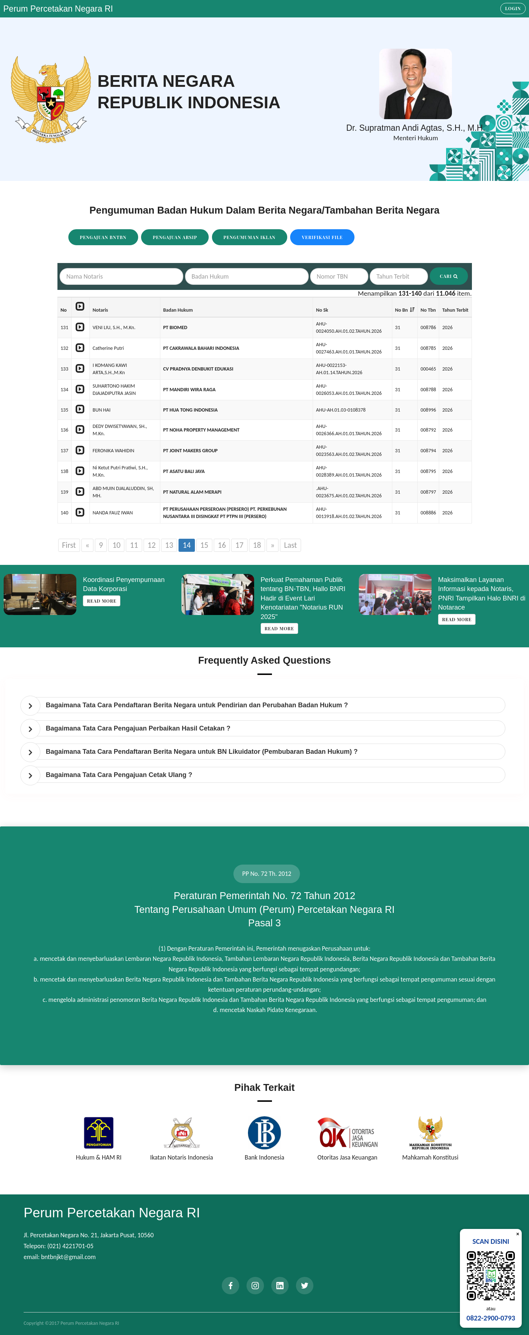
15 (204, 545)
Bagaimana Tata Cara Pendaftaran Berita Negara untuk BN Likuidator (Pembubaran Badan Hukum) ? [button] (202, 751)
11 (134, 545)
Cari (449, 276)
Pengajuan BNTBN (103, 237)
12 (152, 545)
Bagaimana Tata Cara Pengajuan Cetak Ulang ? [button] (119, 774)
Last (290, 545)
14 (187, 545)
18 (257, 545)
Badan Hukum (178, 310)
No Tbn (428, 310)
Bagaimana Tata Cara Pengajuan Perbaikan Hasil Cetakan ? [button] (138, 728)
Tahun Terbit (455, 310)
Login (513, 8)
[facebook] (230, 1285)
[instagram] (255, 1285)
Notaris (100, 310)
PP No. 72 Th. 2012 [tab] (266, 874)
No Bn (401, 310)
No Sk (322, 310)
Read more (101, 601)
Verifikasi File (322, 237)
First (69, 545)
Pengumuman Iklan (250, 237)
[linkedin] (280, 1285)
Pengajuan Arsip (175, 237)
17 (239, 545)
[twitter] (304, 1285)
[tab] (266, 705)
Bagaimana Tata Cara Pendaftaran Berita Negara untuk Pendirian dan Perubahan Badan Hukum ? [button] (197, 705)
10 (116, 545)
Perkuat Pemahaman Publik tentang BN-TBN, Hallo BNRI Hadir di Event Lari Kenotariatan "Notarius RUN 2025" (303, 598)
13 (169, 545)
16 (222, 545)
